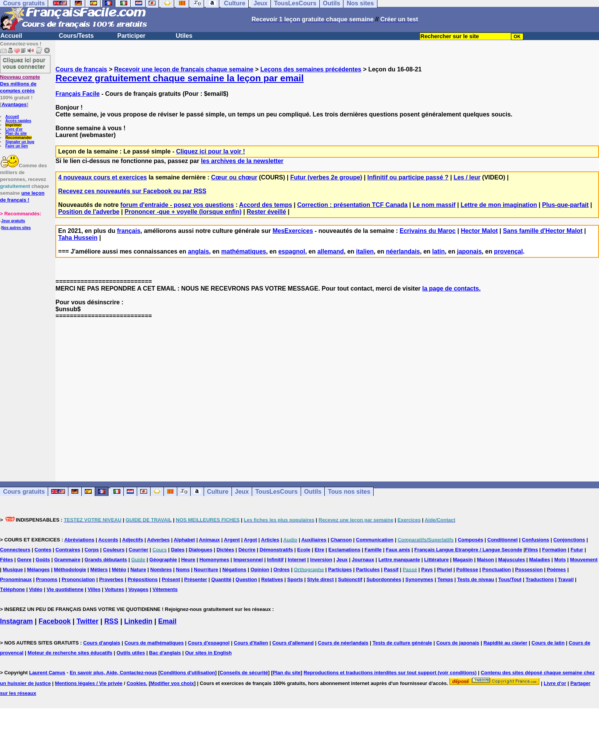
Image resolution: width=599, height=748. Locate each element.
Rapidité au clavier (505, 643)
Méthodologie (70, 569)
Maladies (539, 559)
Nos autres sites (16, 228)
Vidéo (35, 589)
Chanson (341, 540)
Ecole (304, 550)
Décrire (247, 550)
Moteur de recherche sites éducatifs (70, 653)
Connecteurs (15, 550)
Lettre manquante (399, 559)
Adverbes (158, 540)
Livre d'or (14, 129)
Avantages (14, 104)
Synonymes (419, 579)
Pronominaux (16, 579)
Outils (312, 491)
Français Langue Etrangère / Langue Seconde (468, 550)
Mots (560, 559)
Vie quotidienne (65, 589)
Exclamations (345, 550)
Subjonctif (350, 579)
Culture (217, 491)
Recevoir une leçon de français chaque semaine (184, 69)
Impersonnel (248, 559)
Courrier (138, 550)
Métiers (99, 569)
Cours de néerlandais (343, 643)
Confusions (535, 540)
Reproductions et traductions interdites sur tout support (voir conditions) (390, 672)
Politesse (467, 569)
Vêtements (165, 589)
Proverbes (111, 579)
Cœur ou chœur (234, 177)
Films (531, 550)
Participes (340, 569)
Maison (485, 559)
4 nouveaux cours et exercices (102, 177)
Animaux (209, 540)
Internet (297, 559)
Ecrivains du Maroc (428, 231)
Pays (426, 569)
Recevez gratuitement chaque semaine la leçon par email (179, 78)
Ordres (282, 569)
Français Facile (77, 93)
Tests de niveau (475, 579)
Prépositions (143, 579)
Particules (368, 569)
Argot (250, 540)
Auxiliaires (314, 540)
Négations (234, 569)
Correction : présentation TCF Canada (352, 205)
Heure (188, 559)
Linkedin (138, 621)
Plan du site (16, 133)
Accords (108, 540)
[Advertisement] (327, 393)
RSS (111, 621)
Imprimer (13, 125)
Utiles (184, 35)
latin (438, 251)
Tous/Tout (509, 579)
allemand (330, 251)
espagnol (291, 251)
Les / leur (466, 177)
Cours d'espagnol (209, 643)
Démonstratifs (276, 550)
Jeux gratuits (13, 221)
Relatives (272, 579)
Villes (93, 589)
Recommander (18, 138)
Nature (138, 569)
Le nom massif (434, 205)
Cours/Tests (76, 35)
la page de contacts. (451, 288)
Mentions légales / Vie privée (89, 683)
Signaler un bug (19, 142)
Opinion (260, 569)
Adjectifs (132, 540)
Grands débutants (105, 559)
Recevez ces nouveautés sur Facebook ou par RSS (132, 191)
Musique (13, 569)
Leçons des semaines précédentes (311, 69)
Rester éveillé (266, 211)
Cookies (136, 683)
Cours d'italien (251, 643)
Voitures (114, 589)
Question (246, 579)
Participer (131, 35)
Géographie (163, 559)
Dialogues (200, 550)
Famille (373, 550)
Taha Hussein (77, 237)
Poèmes (556, 569)
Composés (470, 540)
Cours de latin (548, 643)
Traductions (540, 579)
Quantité (221, 579)
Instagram (16, 621)
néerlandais (403, 251)
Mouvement (583, 559)
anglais (198, 251)
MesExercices (292, 231)
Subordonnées (383, 579)
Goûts (43, 559)
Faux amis (398, 550)
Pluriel (444, 569)
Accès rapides (18, 121)
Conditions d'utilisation (187, 672)
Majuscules (511, 559)
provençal (508, 251)
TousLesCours (276, 491)
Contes (42, 550)
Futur (576, 550)
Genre (24, 559)
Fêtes (6, 559)
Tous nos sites (349, 491)
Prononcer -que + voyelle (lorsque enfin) (183, 211)
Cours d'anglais (101, 643)
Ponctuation (496, 569)
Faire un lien (16, 146)
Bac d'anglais (165, 653)
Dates (177, 550)
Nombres (161, 569)
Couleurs (114, 550)
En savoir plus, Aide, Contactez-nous (113, 672)
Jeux (242, 491)
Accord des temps (265, 205)
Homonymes (214, 559)
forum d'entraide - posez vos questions (177, 205)
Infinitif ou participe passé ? (407, 177)
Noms (183, 569)
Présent (171, 579)
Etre (319, 550)
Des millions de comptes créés (20, 84)
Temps (445, 579)
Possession (528, 569)
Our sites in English (208, 653)
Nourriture (206, 569)
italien (365, 251)
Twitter (87, 621)
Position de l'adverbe (88, 211)
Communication (374, 540)
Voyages (138, 589)
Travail (566, 579)
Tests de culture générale (402, 643)
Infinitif (275, 559)
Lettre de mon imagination (499, 205)
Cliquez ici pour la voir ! (210, 151)
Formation (554, 550)
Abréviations (79, 540)
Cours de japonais (457, 643)
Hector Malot (479, 231)
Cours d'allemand (293, 643)
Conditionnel (502, 540)
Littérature (436, 559)
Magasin (463, 559)
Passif (391, 569)
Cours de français (81, 69)
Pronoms (46, 579)
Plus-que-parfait (565, 205)
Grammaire (67, 559)
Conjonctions (569, 540)
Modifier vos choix (172, 683)
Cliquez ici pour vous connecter (24, 63)
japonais (469, 251)
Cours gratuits (24, 491)
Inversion (321, 559)
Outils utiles (131, 653)
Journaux (363, 559)
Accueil (11, 35)
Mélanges (38, 569)
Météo (119, 569)
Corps (91, 550)
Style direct (320, 579)
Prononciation (78, 579)
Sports (295, 579)
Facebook (55, 621)
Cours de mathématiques (154, 643)
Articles (270, 540)
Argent (232, 540)
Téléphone (12, 589)
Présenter (195, 579)
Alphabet (184, 540)
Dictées (225, 550)
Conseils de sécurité (244, 672)
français (128, 231)
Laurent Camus (47, 672)
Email (167, 621)
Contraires (67, 550)
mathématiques (243, 251)
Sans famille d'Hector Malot (542, 231)
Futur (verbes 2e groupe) (326, 177)
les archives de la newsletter (242, 161)
